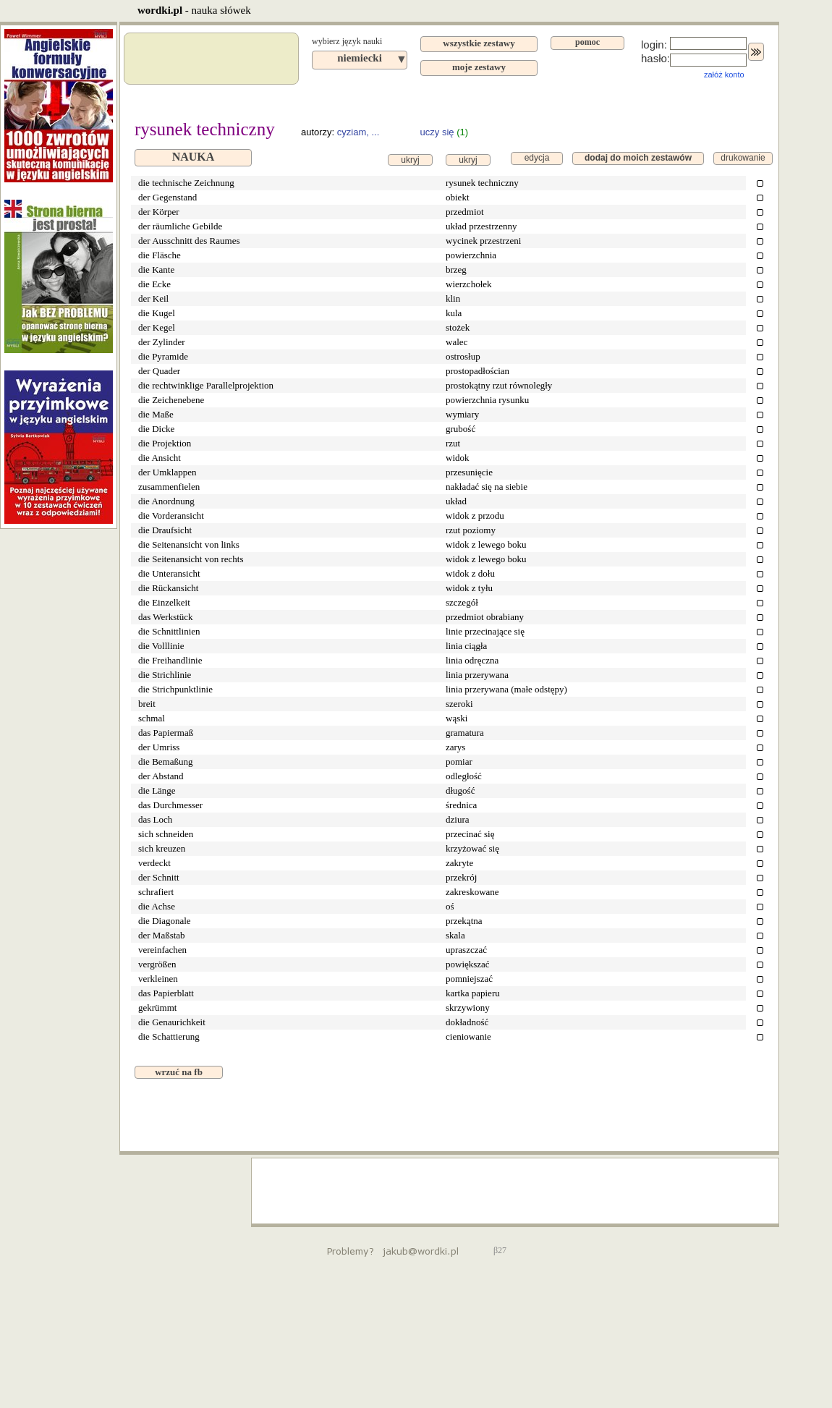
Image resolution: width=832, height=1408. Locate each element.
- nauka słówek (194, 10)
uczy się (437, 132)
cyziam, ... (358, 132)
